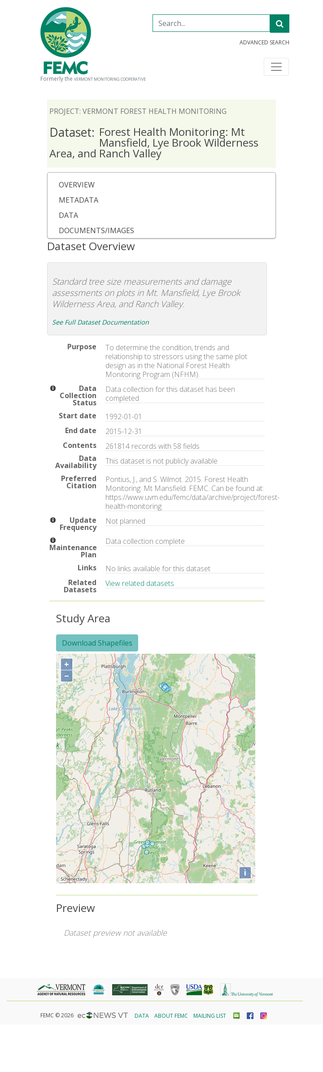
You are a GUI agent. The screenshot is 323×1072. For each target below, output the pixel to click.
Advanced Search (264, 42)
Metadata (78, 200)
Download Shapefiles (97, 643)
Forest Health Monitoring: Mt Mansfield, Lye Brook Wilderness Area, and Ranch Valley (153, 142)
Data (68, 215)
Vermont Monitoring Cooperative (110, 79)
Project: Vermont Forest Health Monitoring (138, 111)
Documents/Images (96, 230)
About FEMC (171, 1016)
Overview (77, 185)
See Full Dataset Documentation (100, 322)
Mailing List (209, 1016)
